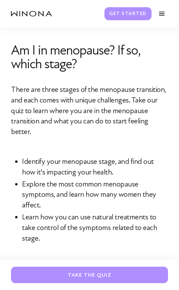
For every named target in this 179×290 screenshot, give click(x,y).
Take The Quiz (89, 274)
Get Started (128, 13)
